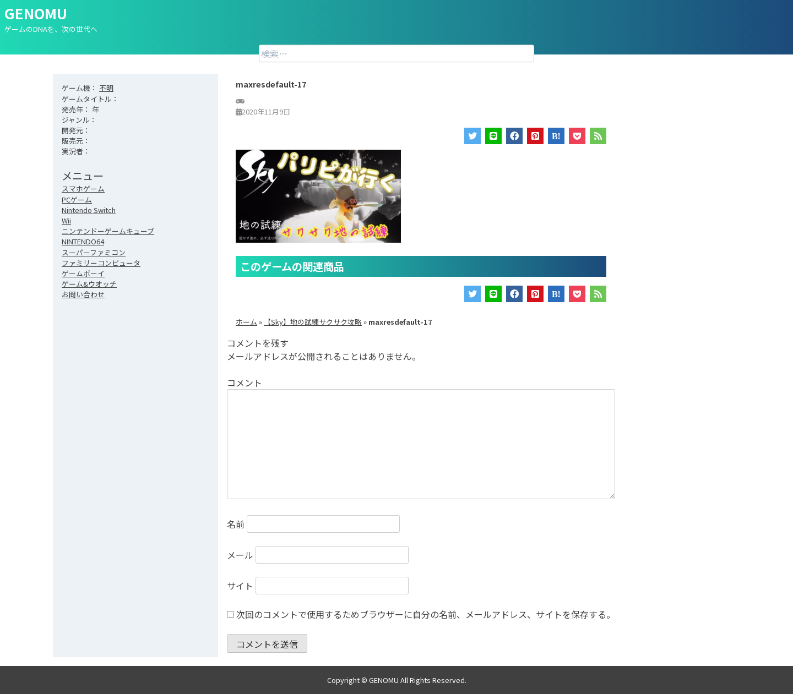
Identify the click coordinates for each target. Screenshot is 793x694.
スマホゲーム (83, 188)
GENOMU (35, 13)
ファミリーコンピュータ (101, 263)
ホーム (246, 321)
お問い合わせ (83, 294)
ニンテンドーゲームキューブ (108, 231)
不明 (106, 88)
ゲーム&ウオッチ (89, 283)
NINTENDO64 (83, 241)
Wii (66, 220)
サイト (240, 585)
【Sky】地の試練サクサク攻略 (313, 321)
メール (240, 554)
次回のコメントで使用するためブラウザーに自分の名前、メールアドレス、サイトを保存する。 (425, 614)
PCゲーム (77, 199)
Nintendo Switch (89, 210)
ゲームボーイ (83, 273)
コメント (244, 382)
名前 (236, 524)
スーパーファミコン (94, 252)
